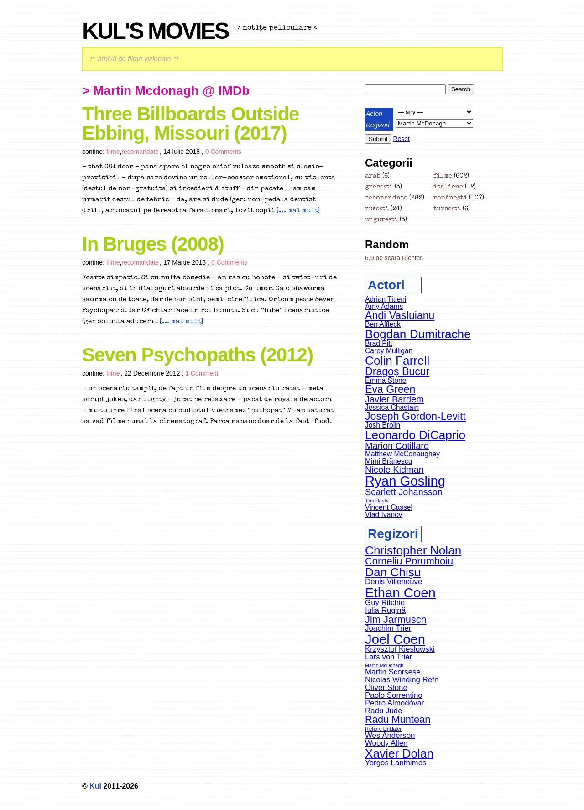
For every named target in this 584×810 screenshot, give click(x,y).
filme (113, 151)
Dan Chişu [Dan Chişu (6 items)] (393, 572)
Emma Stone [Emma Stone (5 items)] (385, 380)
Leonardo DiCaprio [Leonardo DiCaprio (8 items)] (415, 435)
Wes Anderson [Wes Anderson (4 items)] (390, 735)
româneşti (450, 198)
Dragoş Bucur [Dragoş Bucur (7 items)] (397, 371)
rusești (377, 209)
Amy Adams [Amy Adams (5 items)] (384, 306)
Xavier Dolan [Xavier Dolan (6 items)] (399, 753)
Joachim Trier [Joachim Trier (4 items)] (388, 628)
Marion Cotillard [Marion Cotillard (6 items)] (397, 446)
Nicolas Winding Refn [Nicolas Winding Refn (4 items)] (401, 679)
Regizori (377, 125)
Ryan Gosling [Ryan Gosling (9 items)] (405, 480)
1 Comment (201, 373)
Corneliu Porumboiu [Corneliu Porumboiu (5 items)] (409, 561)
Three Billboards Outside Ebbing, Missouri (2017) (190, 123)
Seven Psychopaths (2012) (197, 355)
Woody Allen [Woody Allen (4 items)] (386, 743)
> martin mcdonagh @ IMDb (166, 91)
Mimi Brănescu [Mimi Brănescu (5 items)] (388, 461)
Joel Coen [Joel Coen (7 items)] (395, 639)
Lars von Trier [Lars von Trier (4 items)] (388, 657)
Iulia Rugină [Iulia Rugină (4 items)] (385, 610)
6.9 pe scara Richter (393, 257)
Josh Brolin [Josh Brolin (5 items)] (382, 425)
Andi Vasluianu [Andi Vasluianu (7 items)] (399, 315)
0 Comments (223, 151)
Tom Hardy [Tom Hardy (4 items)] (377, 500)
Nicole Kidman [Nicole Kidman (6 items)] (394, 470)
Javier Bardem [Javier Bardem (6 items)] (394, 399)
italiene (448, 187)
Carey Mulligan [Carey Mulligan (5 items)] (388, 351)
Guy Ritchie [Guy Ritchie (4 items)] (385, 602)
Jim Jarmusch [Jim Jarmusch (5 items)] (396, 619)
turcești (447, 209)
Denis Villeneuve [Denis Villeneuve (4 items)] (393, 581)
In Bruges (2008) (153, 244)
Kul (95, 786)
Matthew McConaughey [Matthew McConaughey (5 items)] (402, 454)
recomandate (140, 151)
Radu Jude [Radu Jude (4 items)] (383, 710)
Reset (401, 138)
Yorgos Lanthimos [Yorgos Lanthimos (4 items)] (395, 762)
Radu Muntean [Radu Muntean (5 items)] (397, 719)
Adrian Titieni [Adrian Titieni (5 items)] (385, 299)
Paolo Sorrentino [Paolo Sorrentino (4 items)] (393, 695)
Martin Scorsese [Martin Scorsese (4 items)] (393, 672)
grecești (379, 187)
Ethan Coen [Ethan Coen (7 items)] (400, 592)
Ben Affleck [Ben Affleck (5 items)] (383, 324)
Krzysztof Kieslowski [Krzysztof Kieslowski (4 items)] (400, 649)
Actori (374, 113)
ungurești (381, 220)
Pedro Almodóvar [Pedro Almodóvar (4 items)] (394, 703)
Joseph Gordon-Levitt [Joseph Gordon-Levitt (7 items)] (415, 416)
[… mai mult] (298, 210)
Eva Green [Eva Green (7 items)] (390, 389)
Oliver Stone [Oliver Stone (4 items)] (386, 687)
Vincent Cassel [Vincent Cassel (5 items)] (388, 507)
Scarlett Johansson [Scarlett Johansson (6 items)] (404, 492)
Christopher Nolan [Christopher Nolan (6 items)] (413, 550)
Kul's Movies (155, 31)
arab (373, 176)
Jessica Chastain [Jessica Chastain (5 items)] (392, 407)
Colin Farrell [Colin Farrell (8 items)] (397, 360)
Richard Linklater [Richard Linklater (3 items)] (383, 729)
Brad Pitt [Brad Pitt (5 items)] (378, 343)
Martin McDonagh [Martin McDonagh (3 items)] (384, 665)
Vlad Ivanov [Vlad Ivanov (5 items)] (383, 514)
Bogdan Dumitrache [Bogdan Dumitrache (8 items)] (418, 334)
